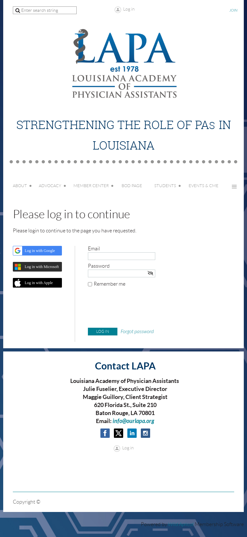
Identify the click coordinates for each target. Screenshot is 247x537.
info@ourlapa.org (133, 421)
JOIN (233, 10)
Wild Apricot (181, 524)
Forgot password (137, 331)
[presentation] (136, 308)
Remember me (109, 284)
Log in (129, 9)
